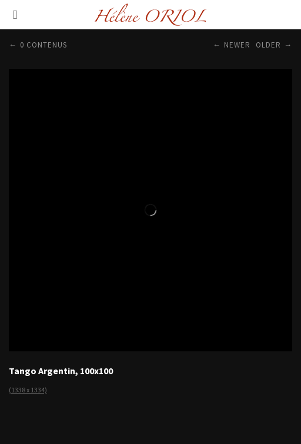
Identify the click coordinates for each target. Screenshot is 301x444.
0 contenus (43, 45)
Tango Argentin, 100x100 (61, 371)
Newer (237, 45)
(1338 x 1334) (28, 389)
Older (268, 45)
